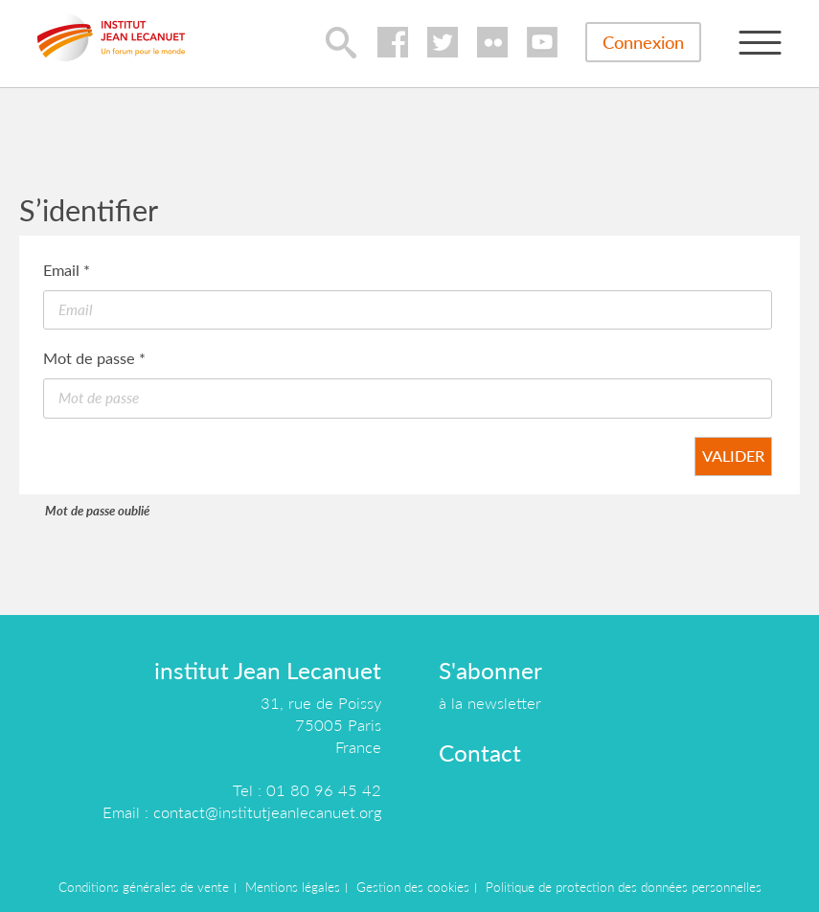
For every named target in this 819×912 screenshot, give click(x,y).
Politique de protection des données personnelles (624, 887)
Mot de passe (94, 358)
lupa (341, 42)
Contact (480, 752)
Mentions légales (292, 887)
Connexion (643, 42)
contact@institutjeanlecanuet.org (267, 812)
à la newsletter (490, 703)
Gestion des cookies (412, 887)
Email (66, 270)
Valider (733, 455)
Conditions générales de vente (143, 887)
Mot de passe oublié (97, 510)
